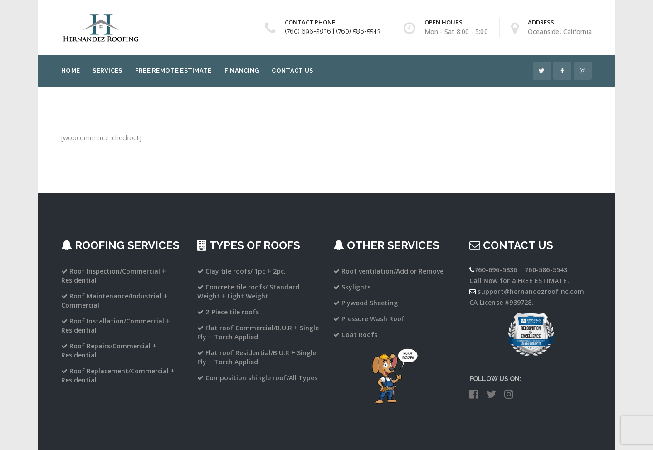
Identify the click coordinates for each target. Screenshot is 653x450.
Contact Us (292, 70)
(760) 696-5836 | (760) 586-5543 (332, 31)
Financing (241, 70)
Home (70, 70)
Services (107, 70)
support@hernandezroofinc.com (531, 291)
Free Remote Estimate (173, 70)
